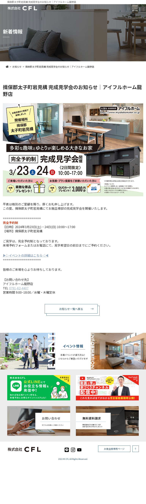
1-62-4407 (21, 288)
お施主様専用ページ (114, 448)
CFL (67, 458)
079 (11, 288)
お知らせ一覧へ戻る (71, 309)
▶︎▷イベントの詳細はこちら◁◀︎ (25, 255)
